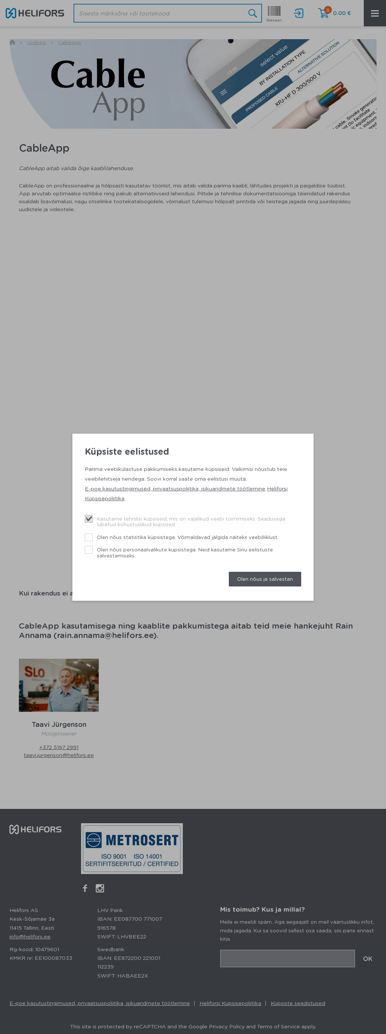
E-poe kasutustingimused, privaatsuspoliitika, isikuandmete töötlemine (175, 488)
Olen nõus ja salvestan (265, 579)
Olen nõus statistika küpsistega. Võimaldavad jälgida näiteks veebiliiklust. (188, 537)
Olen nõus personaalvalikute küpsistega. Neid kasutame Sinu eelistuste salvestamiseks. (185, 552)
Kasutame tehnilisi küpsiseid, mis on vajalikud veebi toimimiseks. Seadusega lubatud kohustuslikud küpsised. (191, 521)
